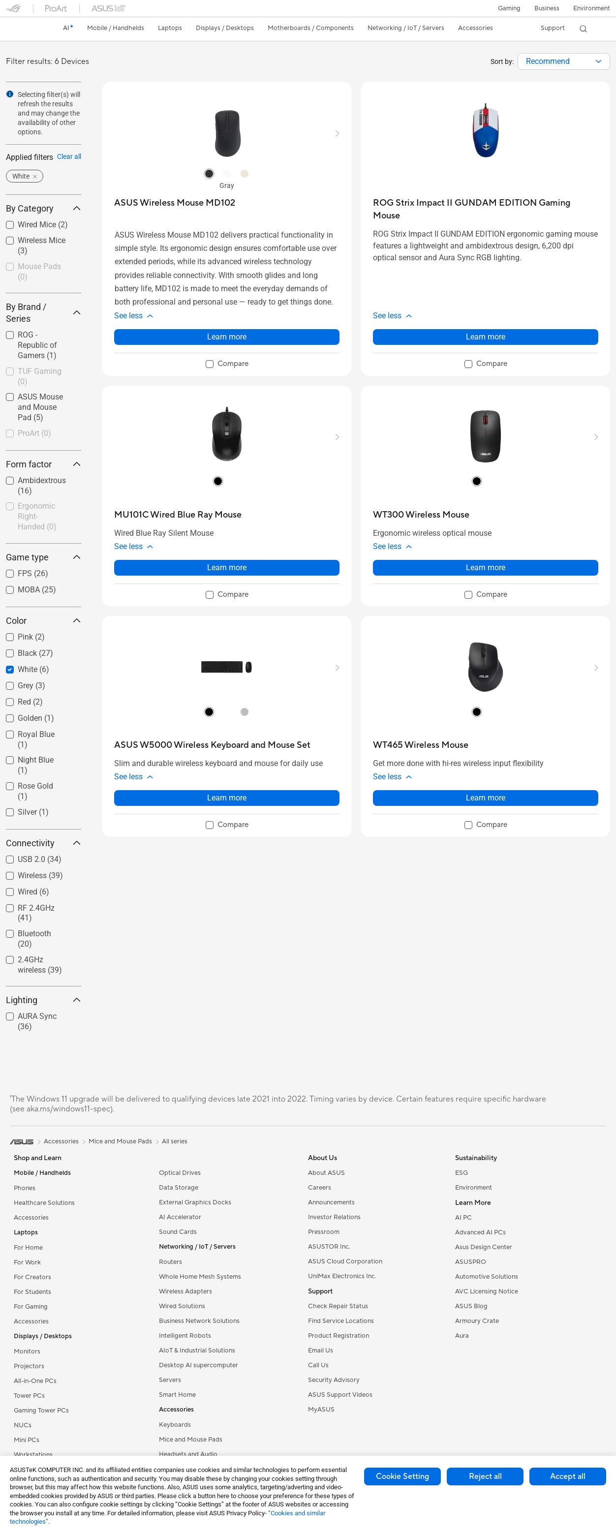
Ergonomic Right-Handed (37, 516)
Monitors (27, 1351)
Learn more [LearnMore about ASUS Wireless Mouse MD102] (226, 336)
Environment (591, 8)
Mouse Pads (39, 271)
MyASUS (321, 1409)
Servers (170, 1380)
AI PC (463, 1218)
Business (546, 8)
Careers (319, 1188)
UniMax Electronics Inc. (342, 1276)
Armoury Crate (477, 1321)
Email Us (320, 1350)
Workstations (33, 1455)
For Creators (32, 1277)
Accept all (567, 1476)
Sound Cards (178, 1232)
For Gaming (31, 1307)
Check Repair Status (338, 1306)
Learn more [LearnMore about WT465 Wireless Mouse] (485, 797)
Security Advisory (334, 1380)
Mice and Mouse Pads (190, 1440)
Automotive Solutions (486, 1277)
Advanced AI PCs (480, 1232)
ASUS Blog (471, 1306)
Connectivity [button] (43, 843)
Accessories (31, 1218)
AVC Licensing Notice (486, 1291)
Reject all (485, 1476)
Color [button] (43, 620)
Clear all (69, 156)
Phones (24, 1188)
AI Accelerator (180, 1217)
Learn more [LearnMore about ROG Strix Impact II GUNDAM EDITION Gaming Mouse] (485, 336)
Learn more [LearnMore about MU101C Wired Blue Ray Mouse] (226, 567)
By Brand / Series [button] (43, 313)
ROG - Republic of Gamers (37, 345)
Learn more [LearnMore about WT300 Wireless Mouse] (485, 567)
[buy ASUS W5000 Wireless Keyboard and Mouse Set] (212, 745)
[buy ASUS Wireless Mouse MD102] (174, 203)
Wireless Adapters (185, 1291)
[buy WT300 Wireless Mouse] (421, 515)
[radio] (209, 173)
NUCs (22, 1425)
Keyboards (175, 1425)
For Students (32, 1292)
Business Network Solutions (199, 1321)
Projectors (29, 1366)
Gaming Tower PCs (41, 1410)
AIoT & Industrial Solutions (197, 1350)
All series (174, 1141)
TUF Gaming (40, 376)
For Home (28, 1248)
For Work (27, 1262)
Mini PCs (26, 1440)
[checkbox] (43, 272)
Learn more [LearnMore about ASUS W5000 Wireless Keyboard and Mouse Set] (226, 797)
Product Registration (338, 1336)
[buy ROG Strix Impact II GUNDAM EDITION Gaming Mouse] (485, 209)
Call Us (318, 1365)
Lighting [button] (43, 1000)
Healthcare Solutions (44, 1203)
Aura (462, 1336)
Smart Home (177, 1395)
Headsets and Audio (188, 1454)
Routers (170, 1262)
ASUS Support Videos (340, 1395)
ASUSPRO (470, 1262)
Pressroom (323, 1232)
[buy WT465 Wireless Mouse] (420, 745)
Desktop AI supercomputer (198, 1365)
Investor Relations (334, 1217)
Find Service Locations (341, 1321)
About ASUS (326, 1173)
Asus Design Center (483, 1247)
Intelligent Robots (185, 1336)
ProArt (34, 433)
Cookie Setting (402, 1476)
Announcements (331, 1202)
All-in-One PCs (35, 1381)
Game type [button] (43, 557)
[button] (509, 8)
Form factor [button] (43, 464)
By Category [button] (43, 208)
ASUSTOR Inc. (329, 1247)
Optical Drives (180, 1173)
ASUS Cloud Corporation (345, 1261)
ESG (461, 1173)
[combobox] (564, 61)
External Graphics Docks (195, 1202)
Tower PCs (29, 1396)
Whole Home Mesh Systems (200, 1277)
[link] (22, 29)
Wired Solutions (182, 1306)
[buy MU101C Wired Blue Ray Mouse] (178, 515)
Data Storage (178, 1188)
